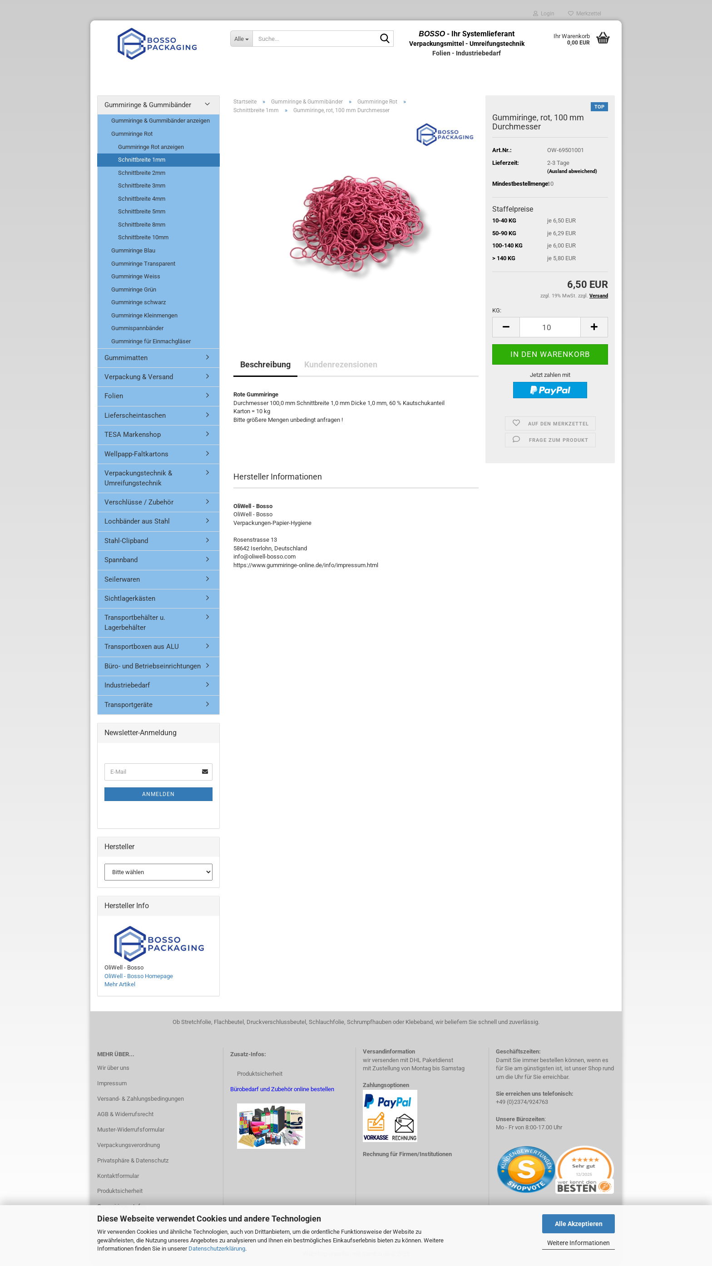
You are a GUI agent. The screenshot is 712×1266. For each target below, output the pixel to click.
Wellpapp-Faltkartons (136, 454)
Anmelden (158, 794)
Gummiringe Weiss (135, 276)
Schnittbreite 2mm (141, 172)
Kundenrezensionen (340, 364)
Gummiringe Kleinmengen (144, 315)
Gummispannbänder (137, 328)
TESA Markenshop (132, 434)
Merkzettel (584, 13)
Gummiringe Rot (132, 133)
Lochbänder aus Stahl (137, 521)
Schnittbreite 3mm (141, 185)
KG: (496, 310)
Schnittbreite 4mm (141, 198)
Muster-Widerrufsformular (130, 1129)
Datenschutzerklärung (216, 1248)
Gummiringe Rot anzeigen (151, 146)
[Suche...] (241, 38)
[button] (505, 327)
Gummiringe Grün (133, 289)
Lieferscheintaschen (135, 415)
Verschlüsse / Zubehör (138, 502)
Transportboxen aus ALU (141, 647)
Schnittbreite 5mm (141, 211)
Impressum (112, 1083)
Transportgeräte (128, 705)
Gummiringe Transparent (143, 263)
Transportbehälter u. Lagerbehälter (134, 622)
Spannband (121, 560)
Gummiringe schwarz (138, 302)
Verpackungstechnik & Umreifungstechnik (138, 478)
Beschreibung (265, 364)
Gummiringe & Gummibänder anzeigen (160, 120)
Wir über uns (113, 1067)
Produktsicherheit (120, 1190)
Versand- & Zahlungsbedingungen (140, 1098)
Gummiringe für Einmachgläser (151, 341)
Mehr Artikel (119, 984)
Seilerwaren (122, 579)
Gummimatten (126, 358)
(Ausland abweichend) (572, 171)
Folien (113, 396)
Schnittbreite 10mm (143, 237)
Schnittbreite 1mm (141, 159)
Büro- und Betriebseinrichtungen (152, 666)
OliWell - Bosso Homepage (138, 976)
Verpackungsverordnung (128, 1145)
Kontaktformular (118, 1175)
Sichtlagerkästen (129, 598)
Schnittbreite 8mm (141, 224)
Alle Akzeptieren (579, 1223)
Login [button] (543, 13)
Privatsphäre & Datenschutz (132, 1160)
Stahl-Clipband (126, 541)
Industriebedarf (127, 685)
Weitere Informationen (578, 1242)
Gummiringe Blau (133, 250)
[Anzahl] (550, 327)
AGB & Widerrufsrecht (125, 1114)
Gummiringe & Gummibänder (147, 105)
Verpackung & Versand (138, 377)
